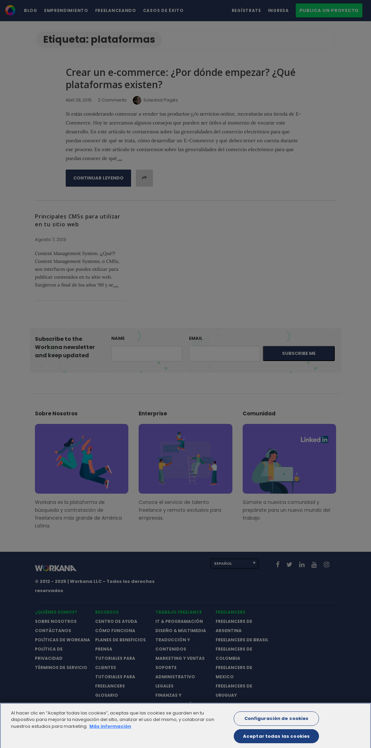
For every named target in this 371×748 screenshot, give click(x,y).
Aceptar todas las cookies (276, 739)
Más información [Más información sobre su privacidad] (110, 730)
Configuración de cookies (276, 722)
